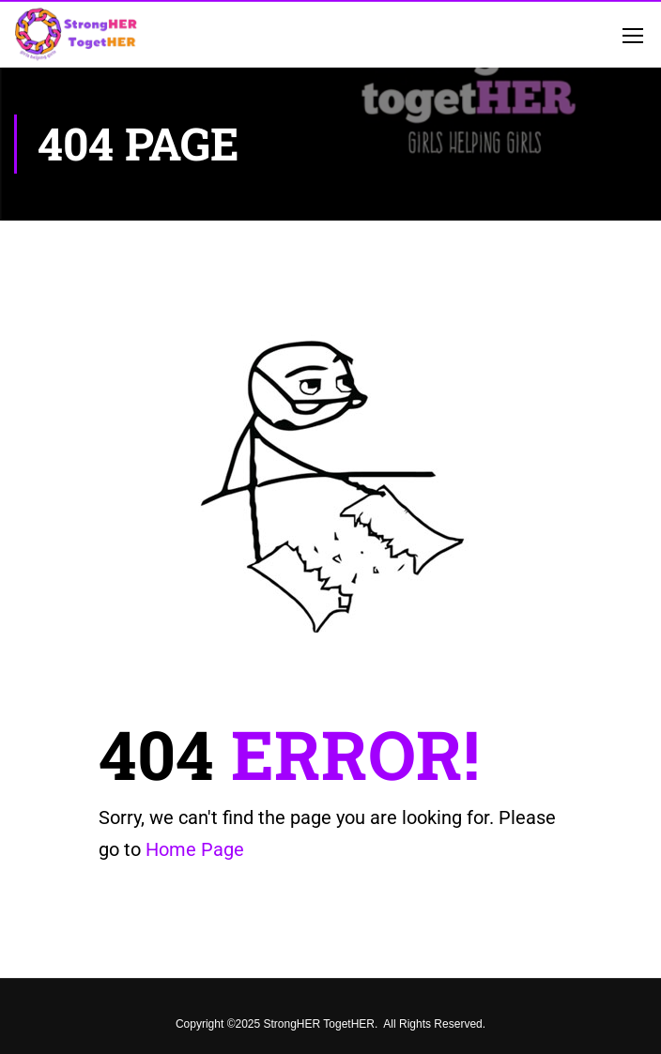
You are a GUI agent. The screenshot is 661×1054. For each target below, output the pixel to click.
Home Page (195, 849)
